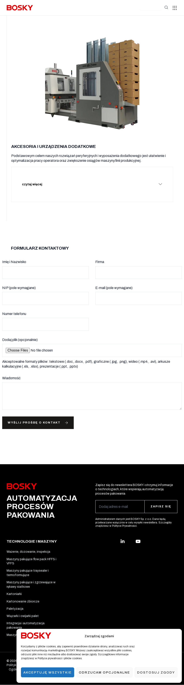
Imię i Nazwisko (14, 257)
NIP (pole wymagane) (19, 283)
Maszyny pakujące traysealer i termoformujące (28, 569)
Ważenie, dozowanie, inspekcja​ (28, 547)
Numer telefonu (14, 309)
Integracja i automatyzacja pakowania (25, 625)
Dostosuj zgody (156, 672)
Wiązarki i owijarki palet (23, 615)
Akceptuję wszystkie (47, 672)
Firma (99, 257)
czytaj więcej (34, 182)
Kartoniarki (14, 591)
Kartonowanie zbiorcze (23, 599)
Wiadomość (11, 373)
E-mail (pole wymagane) (113, 283)
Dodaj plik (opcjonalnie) (20, 335)
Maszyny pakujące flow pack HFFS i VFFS (31, 557)
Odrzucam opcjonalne (104, 672)
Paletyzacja (15, 607)
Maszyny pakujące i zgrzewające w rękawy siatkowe (31, 582)
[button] (150, 8)
